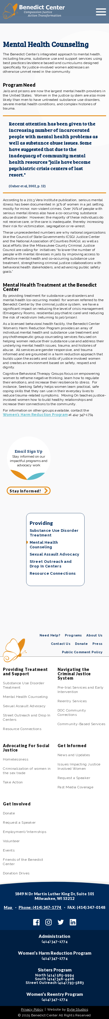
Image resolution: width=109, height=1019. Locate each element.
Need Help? (50, 635)
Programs (73, 635)
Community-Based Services (82, 724)
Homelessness (15, 759)
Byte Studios (77, 1009)
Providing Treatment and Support (25, 671)
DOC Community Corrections (72, 712)
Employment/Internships (24, 832)
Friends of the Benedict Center (23, 862)
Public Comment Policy (82, 652)
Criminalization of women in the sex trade (27, 771)
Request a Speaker (74, 778)
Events (9, 850)
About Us (94, 635)
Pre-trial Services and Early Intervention (81, 689)
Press (97, 644)
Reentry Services (72, 701)
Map (8, 907)
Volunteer (11, 841)
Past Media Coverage (76, 787)
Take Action (13, 782)
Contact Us (60, 644)
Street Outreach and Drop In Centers (51, 563)
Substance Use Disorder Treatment (54, 532)
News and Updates (74, 755)
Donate (81, 644)
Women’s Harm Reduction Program (35, 415)
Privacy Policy (32, 1009)
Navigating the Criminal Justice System (74, 673)
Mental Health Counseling (44, 544)
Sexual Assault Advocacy (54, 554)
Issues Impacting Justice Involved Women (79, 766)
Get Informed (72, 745)
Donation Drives (16, 873)
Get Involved (17, 803)
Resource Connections (53, 573)
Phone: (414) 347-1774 (40, 907)
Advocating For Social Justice (26, 747)
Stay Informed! (25, 491)
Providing (41, 523)
